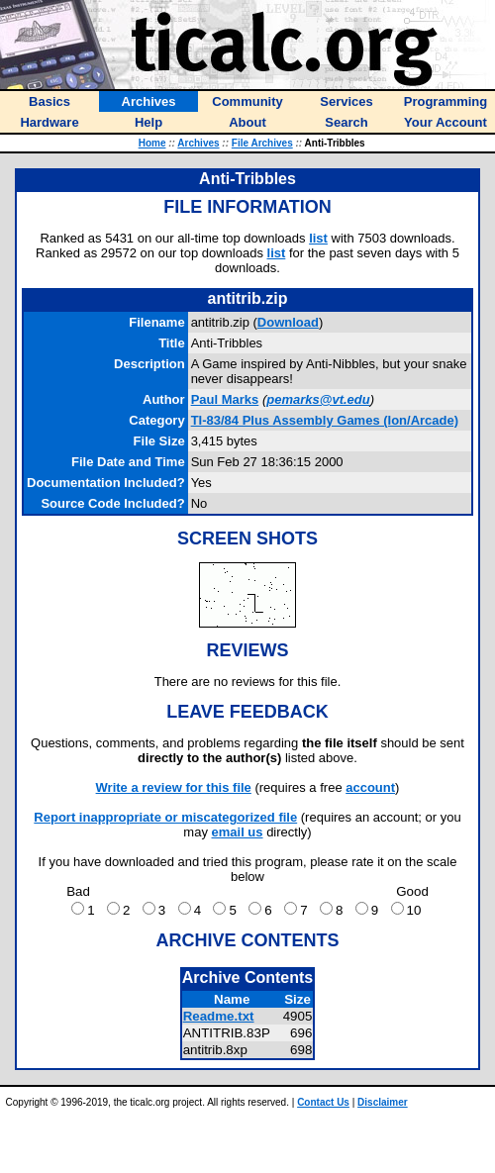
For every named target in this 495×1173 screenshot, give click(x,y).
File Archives (262, 143)
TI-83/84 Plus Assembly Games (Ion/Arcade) (324, 420)
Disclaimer (382, 1102)
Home (152, 143)
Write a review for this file (173, 787)
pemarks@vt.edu (317, 399)
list (318, 238)
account (370, 787)
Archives (198, 143)
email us (237, 832)
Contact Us (323, 1102)
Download (288, 322)
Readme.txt (218, 1016)
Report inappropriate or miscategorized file (165, 817)
